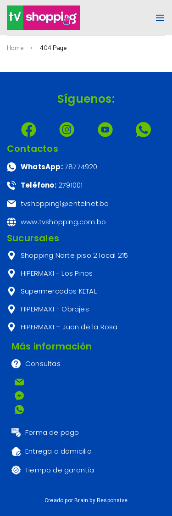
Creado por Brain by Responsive (86, 500)
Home (15, 48)
